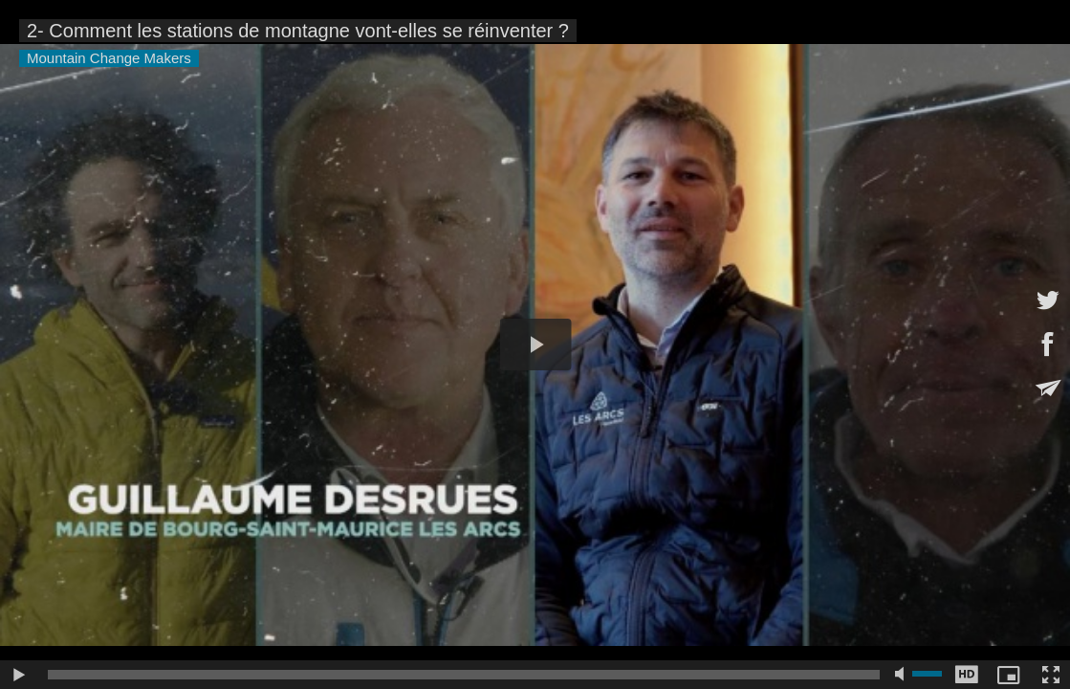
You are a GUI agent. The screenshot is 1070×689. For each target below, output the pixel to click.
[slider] (464, 674)
